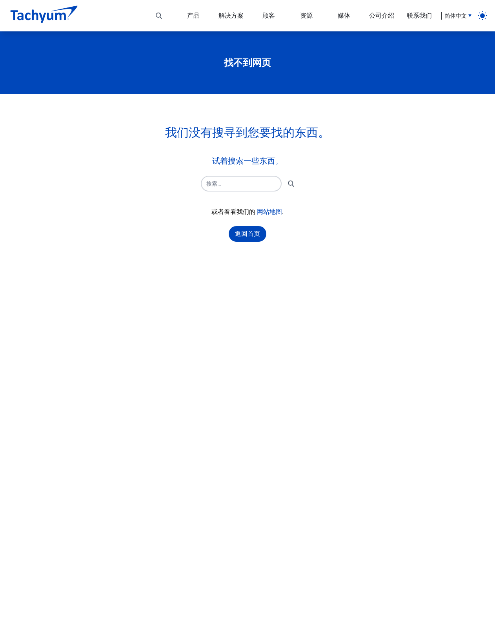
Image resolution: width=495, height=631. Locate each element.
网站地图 (269, 211)
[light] (482, 15)
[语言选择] (456, 15)
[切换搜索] (159, 16)
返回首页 (247, 233)
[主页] (44, 15)
